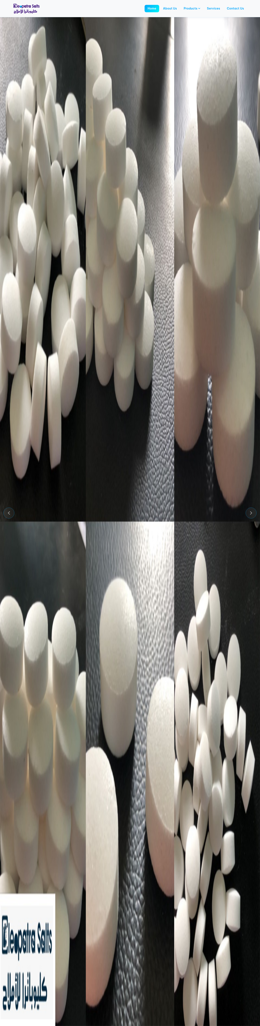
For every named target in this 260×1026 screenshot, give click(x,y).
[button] (8, 513)
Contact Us (235, 8)
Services (213, 8)
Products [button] (192, 8)
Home (152, 8)
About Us (170, 8)
